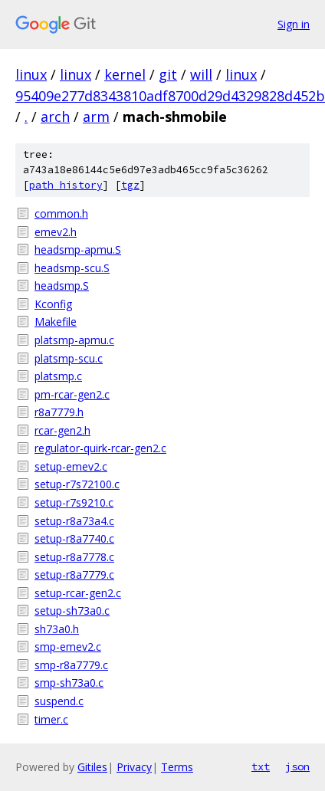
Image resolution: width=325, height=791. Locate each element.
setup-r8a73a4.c (74, 521)
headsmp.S (61, 285)
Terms (177, 767)
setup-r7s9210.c (73, 502)
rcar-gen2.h (62, 430)
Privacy (134, 767)
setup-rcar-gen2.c (77, 593)
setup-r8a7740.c (74, 538)
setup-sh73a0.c (72, 610)
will (201, 74)
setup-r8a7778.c (74, 557)
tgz (130, 185)
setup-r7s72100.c (77, 484)
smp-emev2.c (67, 646)
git (168, 74)
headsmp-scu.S (72, 268)
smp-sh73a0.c (68, 682)
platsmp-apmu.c (74, 340)
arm (96, 116)
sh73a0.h (56, 629)
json (297, 766)
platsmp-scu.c (68, 358)
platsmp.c (58, 376)
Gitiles (92, 767)
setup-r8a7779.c (74, 574)
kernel (125, 74)
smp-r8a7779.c (71, 665)
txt (260, 766)
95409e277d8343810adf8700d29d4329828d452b (170, 96)
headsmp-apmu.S (77, 249)
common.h (61, 213)
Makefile (55, 321)
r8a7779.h (59, 412)
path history (66, 185)
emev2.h (55, 232)
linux (31, 74)
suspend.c (59, 701)
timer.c (51, 719)
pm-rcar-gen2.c (72, 394)
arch (55, 116)
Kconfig (53, 304)
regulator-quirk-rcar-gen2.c (100, 448)
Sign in (293, 24)
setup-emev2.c (70, 466)
